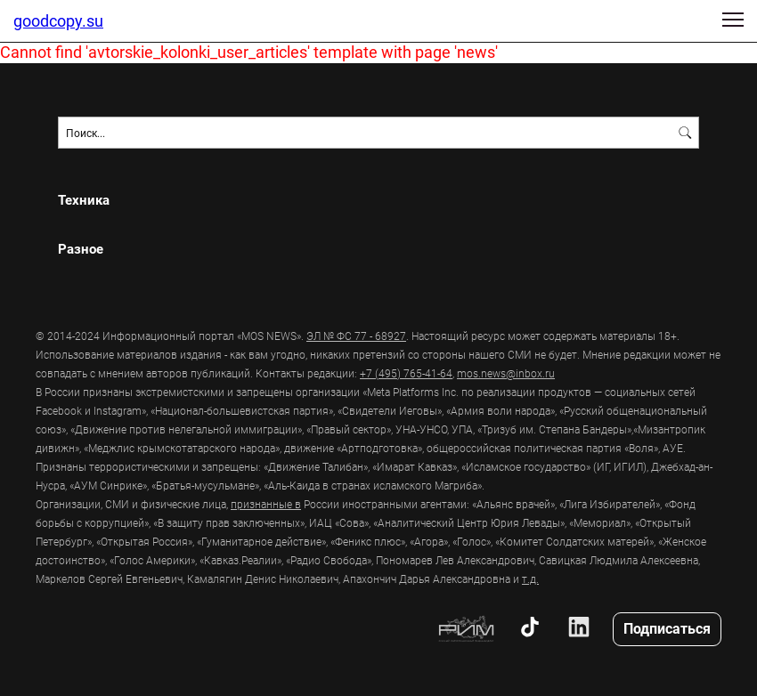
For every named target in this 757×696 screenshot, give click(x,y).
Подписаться (667, 628)
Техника (84, 199)
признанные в (266, 504)
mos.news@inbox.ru (506, 373)
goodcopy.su (58, 20)
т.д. (530, 578)
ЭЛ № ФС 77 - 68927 (356, 335)
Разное (80, 248)
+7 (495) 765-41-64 (406, 373)
